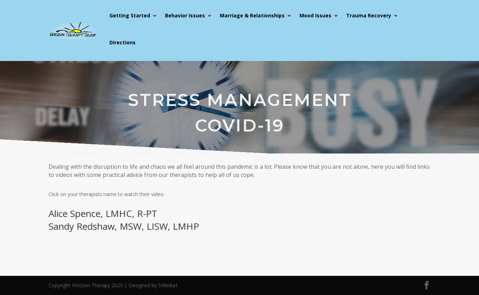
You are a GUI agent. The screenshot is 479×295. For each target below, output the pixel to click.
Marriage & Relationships (252, 15)
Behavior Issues (185, 15)
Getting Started (129, 15)
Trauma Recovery (368, 15)
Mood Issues (315, 15)
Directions (122, 42)
